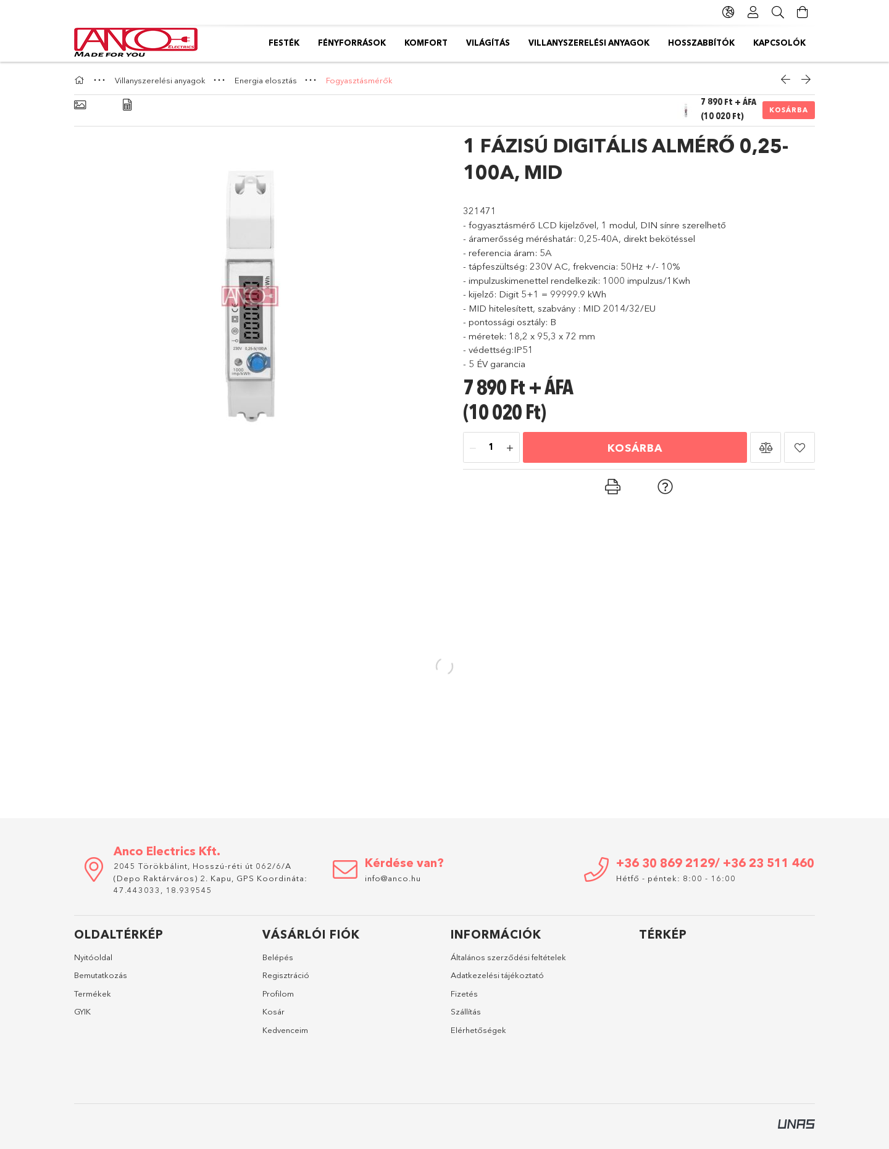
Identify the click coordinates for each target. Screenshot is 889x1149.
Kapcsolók (295, 43)
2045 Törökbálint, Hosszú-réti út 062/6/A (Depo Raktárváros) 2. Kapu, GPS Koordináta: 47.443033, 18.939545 (210, 878)
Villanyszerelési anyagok (485, 43)
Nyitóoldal (93, 957)
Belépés (277, 957)
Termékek (92, 993)
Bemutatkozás (100, 975)
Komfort (648, 43)
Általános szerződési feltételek (508, 957)
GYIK (82, 1011)
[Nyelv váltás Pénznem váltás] (728, 12)
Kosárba (788, 110)
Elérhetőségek (478, 1030)
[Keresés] (778, 12)
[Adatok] (127, 105)
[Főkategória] (81, 80)
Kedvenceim (285, 1030)
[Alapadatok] (80, 105)
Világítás (586, 43)
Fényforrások (722, 43)
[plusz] (510, 448)
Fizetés (464, 993)
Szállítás (466, 1011)
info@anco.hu (393, 878)
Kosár (273, 1011)
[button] (765, 447)
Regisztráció (285, 975)
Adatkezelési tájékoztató (497, 975)
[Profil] (753, 12)
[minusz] (473, 448)
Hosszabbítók (373, 43)
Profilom (278, 993)
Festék (790, 43)
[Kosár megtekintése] (802, 12)
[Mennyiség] (491, 448)
